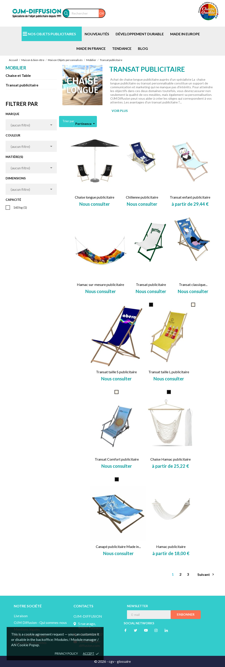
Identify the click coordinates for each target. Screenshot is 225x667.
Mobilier (16, 67)
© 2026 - (101, 661)
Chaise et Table (18, 75)
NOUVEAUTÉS (97, 34)
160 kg (20, 207)
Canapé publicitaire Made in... (118, 546)
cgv (111, 661)
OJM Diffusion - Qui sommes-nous (40, 622)
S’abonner (185, 614)
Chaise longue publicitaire (94, 197)
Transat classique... (193, 284)
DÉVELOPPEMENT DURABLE (140, 34)
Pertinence (85, 123)
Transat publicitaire (22, 85)
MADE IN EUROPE (185, 34)
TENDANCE (121, 48)
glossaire (124, 661)
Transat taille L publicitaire (168, 372)
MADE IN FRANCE (91, 48)
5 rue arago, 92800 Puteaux (89, 625)
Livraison (21, 616)
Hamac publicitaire (171, 546)
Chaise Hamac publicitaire (170, 459)
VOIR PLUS (120, 111)
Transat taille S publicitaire (116, 372)
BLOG (143, 48)
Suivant (206, 574)
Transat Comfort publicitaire (117, 459)
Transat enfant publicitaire (190, 197)
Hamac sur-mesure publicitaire (100, 284)
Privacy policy (66, 653)
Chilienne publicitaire (142, 197)
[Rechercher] (87, 13)
